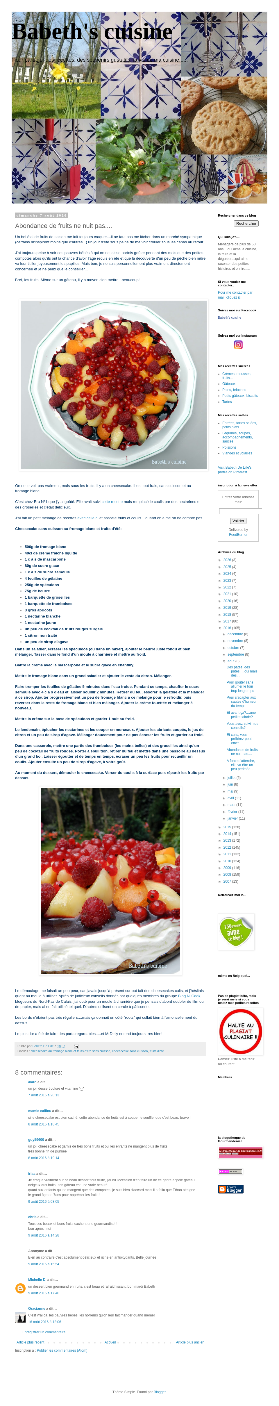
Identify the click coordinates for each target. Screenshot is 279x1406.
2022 (227, 587)
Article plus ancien (190, 1342)
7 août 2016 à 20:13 (43, 1095)
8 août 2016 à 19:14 (43, 1158)
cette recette (112, 501)
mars (232, 805)
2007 (227, 881)
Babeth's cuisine (92, 31)
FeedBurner (238, 535)
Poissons (229, 447)
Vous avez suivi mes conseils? (242, 726)
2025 (227, 567)
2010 (227, 861)
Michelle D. (37, 1280)
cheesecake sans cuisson (130, 1051)
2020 (227, 601)
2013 (227, 840)
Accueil (110, 1342)
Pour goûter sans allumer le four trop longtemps (240, 686)
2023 (227, 581)
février (233, 812)
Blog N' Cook (189, 996)
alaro (32, 1082)
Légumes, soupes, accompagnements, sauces (237, 437)
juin (231, 784)
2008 (227, 874)
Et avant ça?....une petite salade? (241, 715)
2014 (227, 834)
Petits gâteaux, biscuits (240, 396)
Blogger (160, 1392)
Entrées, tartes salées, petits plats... (239, 425)
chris (32, 1217)
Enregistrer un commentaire (43, 1332)
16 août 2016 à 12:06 (44, 1322)
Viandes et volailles (237, 453)
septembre (236, 654)
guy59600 (36, 1140)
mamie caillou (39, 1111)
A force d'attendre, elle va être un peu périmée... (241, 765)
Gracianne (36, 1309)
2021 (227, 594)
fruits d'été (157, 1051)
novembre (236, 641)
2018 (227, 615)
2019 (227, 608)
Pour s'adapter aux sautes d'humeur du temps (242, 701)
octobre (234, 648)
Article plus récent (30, 1342)
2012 (227, 847)
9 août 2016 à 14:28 (43, 1235)
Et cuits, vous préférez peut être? (239, 739)
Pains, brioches (234, 390)
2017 (227, 621)
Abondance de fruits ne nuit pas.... (242, 752)
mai (231, 791)
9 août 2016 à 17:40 (43, 1293)
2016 (227, 628)
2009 (227, 868)
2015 (227, 827)
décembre (236, 634)
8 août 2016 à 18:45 (43, 1124)
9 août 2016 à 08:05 (43, 1202)
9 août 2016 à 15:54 (43, 1264)
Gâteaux (228, 384)
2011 (227, 854)
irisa (31, 1174)
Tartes (227, 402)
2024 (227, 574)
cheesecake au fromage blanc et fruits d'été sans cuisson (70, 1051)
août (231, 661)
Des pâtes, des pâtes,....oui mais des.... (242, 671)
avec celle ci (87, 518)
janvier (233, 818)
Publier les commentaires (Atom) (62, 1350)
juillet (232, 778)
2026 (227, 560)
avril (231, 798)
